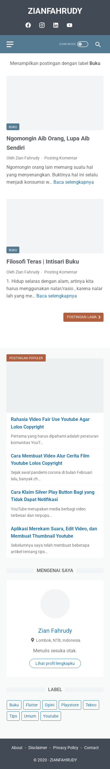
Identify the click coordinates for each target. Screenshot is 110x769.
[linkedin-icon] (55, 25)
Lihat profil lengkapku (55, 663)
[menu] (9, 44)
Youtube (50, 716)
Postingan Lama (82, 317)
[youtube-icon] (68, 25)
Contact (91, 747)
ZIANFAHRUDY (55, 11)
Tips (13, 716)
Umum (30, 716)
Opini (49, 705)
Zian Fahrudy (55, 630)
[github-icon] (82, 25)
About (17, 747)
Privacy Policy (65, 747)
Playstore (70, 705)
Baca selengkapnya (73, 182)
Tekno (91, 705)
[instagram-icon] (41, 25)
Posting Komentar (60, 158)
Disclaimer (37, 747)
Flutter (32, 705)
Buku (13, 127)
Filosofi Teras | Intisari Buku (42, 261)
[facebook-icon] (27, 25)
